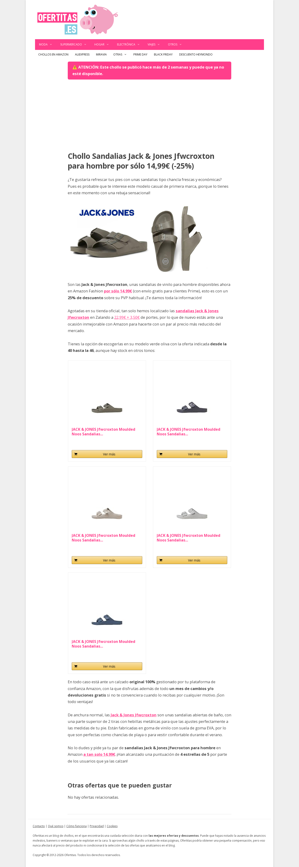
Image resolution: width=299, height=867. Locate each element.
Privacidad (97, 826)
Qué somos (55, 826)
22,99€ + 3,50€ (127, 317)
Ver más (109, 454)
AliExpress (82, 54)
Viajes (156, 44)
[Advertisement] (149, 115)
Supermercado (75, 44)
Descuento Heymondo (196, 54)
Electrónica (130, 44)
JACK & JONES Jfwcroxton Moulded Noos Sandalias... (103, 431)
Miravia (101, 54)
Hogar (103, 44)
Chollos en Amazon (53, 54)
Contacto (39, 826)
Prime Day (140, 54)
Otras (121, 54)
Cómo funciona (76, 826)
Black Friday (163, 54)
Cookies (112, 826)
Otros (177, 44)
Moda (47, 44)
